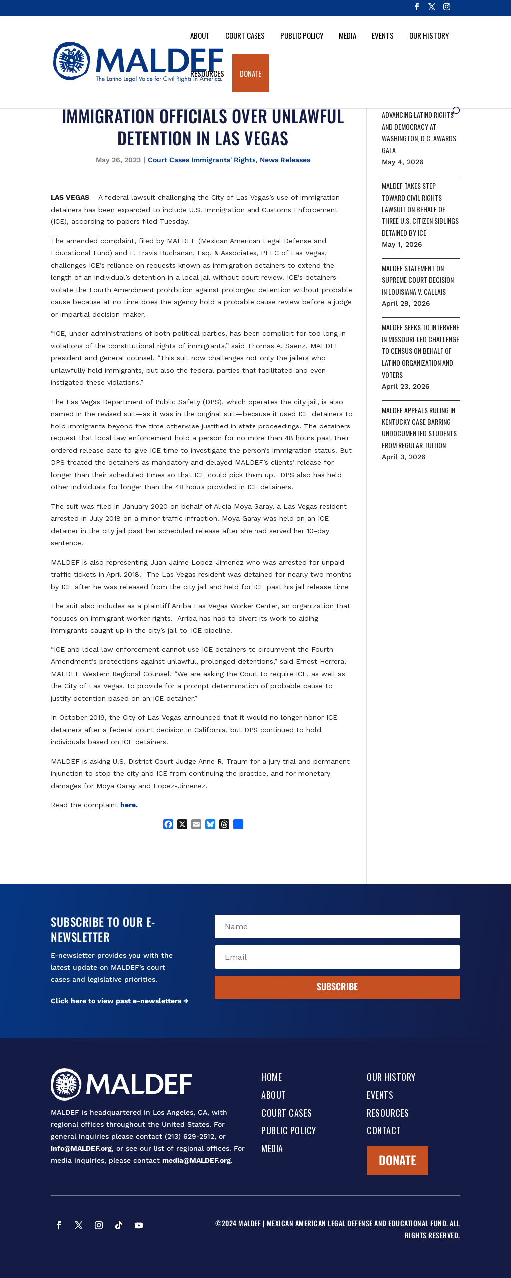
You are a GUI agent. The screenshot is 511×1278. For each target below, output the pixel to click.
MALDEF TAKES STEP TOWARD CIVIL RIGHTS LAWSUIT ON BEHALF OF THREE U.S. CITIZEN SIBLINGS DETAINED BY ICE (420, 209)
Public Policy (301, 35)
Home (271, 1077)
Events (383, 35)
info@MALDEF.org (81, 1148)
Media (347, 35)
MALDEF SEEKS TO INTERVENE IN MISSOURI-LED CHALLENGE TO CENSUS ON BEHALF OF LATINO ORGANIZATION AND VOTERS (420, 351)
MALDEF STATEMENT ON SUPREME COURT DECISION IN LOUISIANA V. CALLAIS (418, 280)
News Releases (285, 160)
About (200, 35)
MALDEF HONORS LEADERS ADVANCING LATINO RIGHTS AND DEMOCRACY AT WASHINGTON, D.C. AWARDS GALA (419, 126)
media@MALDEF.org (196, 1160)
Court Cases (245, 35)
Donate (250, 73)
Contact (384, 1131)
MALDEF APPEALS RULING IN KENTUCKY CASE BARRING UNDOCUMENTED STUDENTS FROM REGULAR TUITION (419, 427)
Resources (207, 73)
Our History (429, 35)
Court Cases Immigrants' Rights (202, 160)
